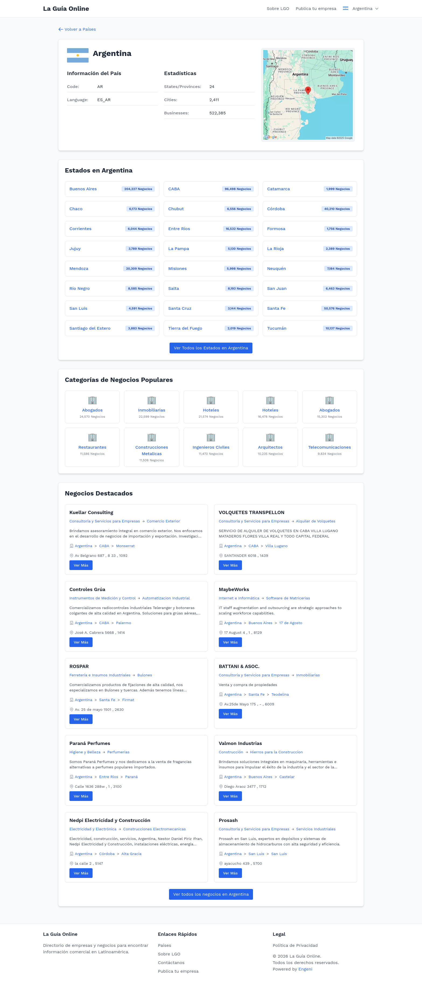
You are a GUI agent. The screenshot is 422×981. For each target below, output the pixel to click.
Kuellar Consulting (91, 512)
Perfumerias (118, 752)
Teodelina (280, 694)
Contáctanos (171, 962)
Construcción (232, 752)
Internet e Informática (240, 598)
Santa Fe (108, 700)
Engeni (305, 969)
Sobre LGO (278, 8)
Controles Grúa (87, 589)
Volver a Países (77, 29)
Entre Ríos (109, 777)
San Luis (257, 854)
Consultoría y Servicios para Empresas (105, 521)
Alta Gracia (131, 854)
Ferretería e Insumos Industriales (100, 675)
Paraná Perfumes (89, 743)
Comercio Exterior (163, 521)
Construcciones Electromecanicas (154, 829)
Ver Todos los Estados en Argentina (211, 347)
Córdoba (107, 854)
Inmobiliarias (308, 675)
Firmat (128, 700)
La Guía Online (66, 8)
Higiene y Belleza (85, 752)
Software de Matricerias (288, 598)
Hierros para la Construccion (276, 752)
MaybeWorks (234, 589)
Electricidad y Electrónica (93, 829)
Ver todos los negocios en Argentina (211, 894)
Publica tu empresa (316, 8)
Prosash (228, 820)
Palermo (123, 623)
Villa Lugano (276, 546)
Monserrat (125, 546)
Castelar (287, 777)
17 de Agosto (290, 623)
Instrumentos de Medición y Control (103, 598)
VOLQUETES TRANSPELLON (251, 512)
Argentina (84, 546)
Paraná (131, 777)
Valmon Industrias (240, 743)
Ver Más (81, 565)
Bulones (144, 675)
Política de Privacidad (295, 945)
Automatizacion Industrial (166, 598)
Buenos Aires (261, 623)
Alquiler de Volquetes (315, 521)
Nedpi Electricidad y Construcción (109, 820)
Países (164, 945)
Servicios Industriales (315, 829)
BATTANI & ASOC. (239, 666)
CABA (104, 546)
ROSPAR (79, 666)
